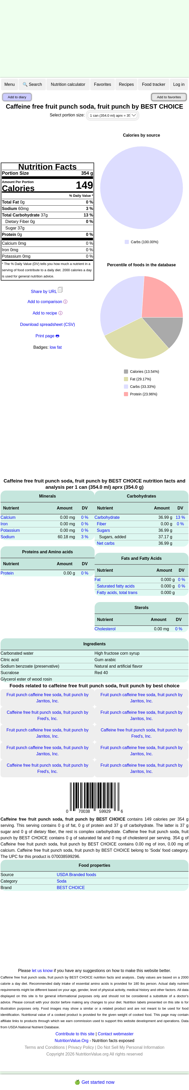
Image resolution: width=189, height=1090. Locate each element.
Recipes (126, 84)
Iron (4, 524)
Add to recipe (45, 313)
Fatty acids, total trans (117, 592)
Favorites (102, 84)
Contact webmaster (116, 1034)
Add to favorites (169, 97)
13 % (180, 517)
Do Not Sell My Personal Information (130, 1047)
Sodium (8, 537)
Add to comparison (44, 301)
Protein (7, 573)
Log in (179, 84)
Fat (98, 579)
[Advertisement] (94, 39)
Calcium (8, 517)
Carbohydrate (107, 517)
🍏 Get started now (94, 1082)
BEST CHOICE (71, 887)
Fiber (101, 524)
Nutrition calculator (68, 84)
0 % (84, 517)
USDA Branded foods (76, 874)
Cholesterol (105, 629)
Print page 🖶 (47, 336)
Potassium (10, 530)
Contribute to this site (74, 1034)
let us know (42, 970)
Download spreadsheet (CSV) (47, 324)
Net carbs (105, 543)
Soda (61, 881)
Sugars (103, 530)
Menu (9, 84)
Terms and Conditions (45, 1047)
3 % (84, 537)
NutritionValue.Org (71, 1040)
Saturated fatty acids (116, 586)
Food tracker (153, 84)
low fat (56, 347)
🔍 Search (32, 84)
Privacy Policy (81, 1047)
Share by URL (47, 291)
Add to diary (17, 97)
